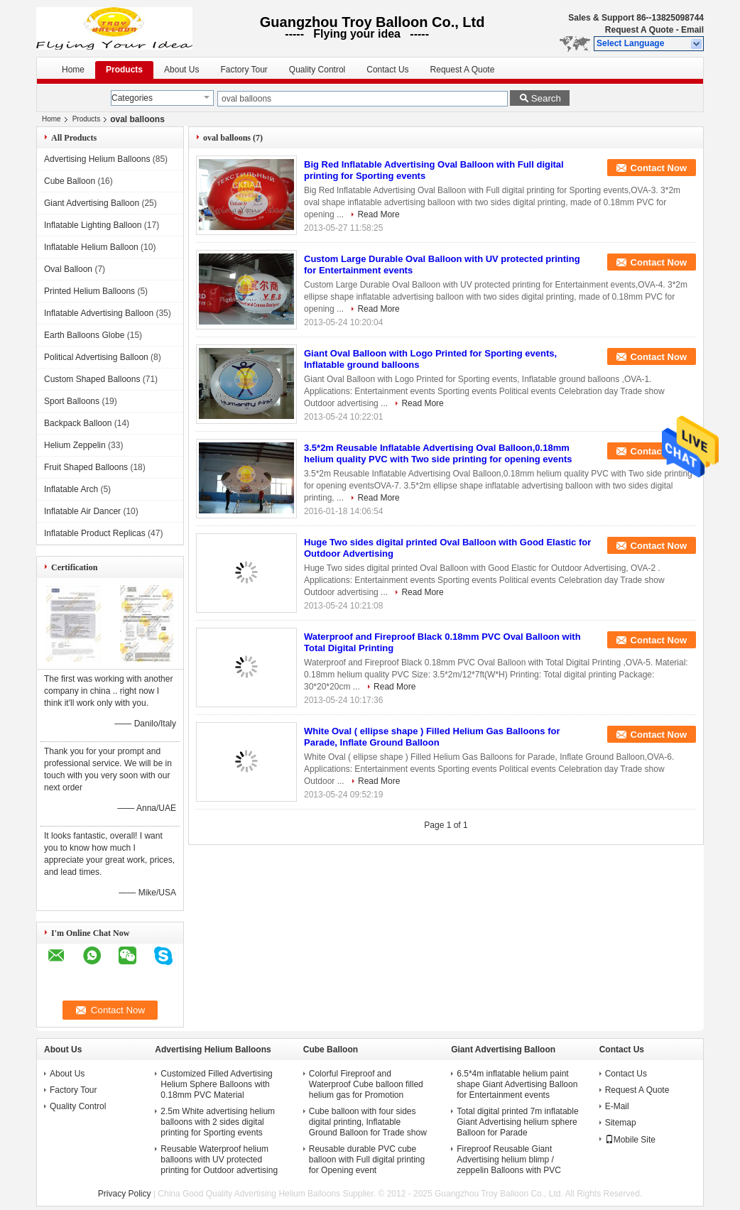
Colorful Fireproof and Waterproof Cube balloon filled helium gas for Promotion (366, 1084)
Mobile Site (630, 1140)
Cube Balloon (69, 181)
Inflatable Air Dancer (82, 511)
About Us (181, 70)
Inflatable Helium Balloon (91, 247)
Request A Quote (639, 30)
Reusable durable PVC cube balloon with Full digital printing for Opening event (367, 1159)
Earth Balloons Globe (84, 335)
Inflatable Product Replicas (95, 533)
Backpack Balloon (77, 423)
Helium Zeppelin (75, 445)
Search (546, 98)
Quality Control (317, 70)
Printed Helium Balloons (89, 291)
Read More (378, 214)
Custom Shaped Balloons (92, 379)
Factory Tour (243, 70)
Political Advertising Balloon (96, 357)
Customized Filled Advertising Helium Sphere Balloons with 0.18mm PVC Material (216, 1084)
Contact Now (659, 168)
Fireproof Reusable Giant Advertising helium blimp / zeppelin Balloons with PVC (509, 1159)
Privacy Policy (124, 1194)
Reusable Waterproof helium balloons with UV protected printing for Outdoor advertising (219, 1159)
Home (73, 70)
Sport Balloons (71, 401)
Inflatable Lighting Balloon (92, 225)
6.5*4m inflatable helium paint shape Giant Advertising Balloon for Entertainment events (517, 1084)
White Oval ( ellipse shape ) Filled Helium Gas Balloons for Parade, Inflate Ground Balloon (432, 737)
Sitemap (620, 1123)
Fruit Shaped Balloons (86, 467)
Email (692, 30)
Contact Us (387, 70)
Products (124, 70)
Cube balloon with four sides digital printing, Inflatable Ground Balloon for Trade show (368, 1122)
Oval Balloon (68, 269)
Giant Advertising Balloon (91, 203)
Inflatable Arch (71, 489)
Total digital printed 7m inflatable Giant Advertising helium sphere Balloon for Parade (517, 1122)
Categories (132, 98)
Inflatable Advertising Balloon (98, 313)
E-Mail (617, 1106)
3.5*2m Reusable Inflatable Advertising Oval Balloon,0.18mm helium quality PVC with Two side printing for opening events (438, 453)
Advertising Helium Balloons (97, 159)
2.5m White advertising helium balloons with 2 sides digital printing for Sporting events (217, 1122)
